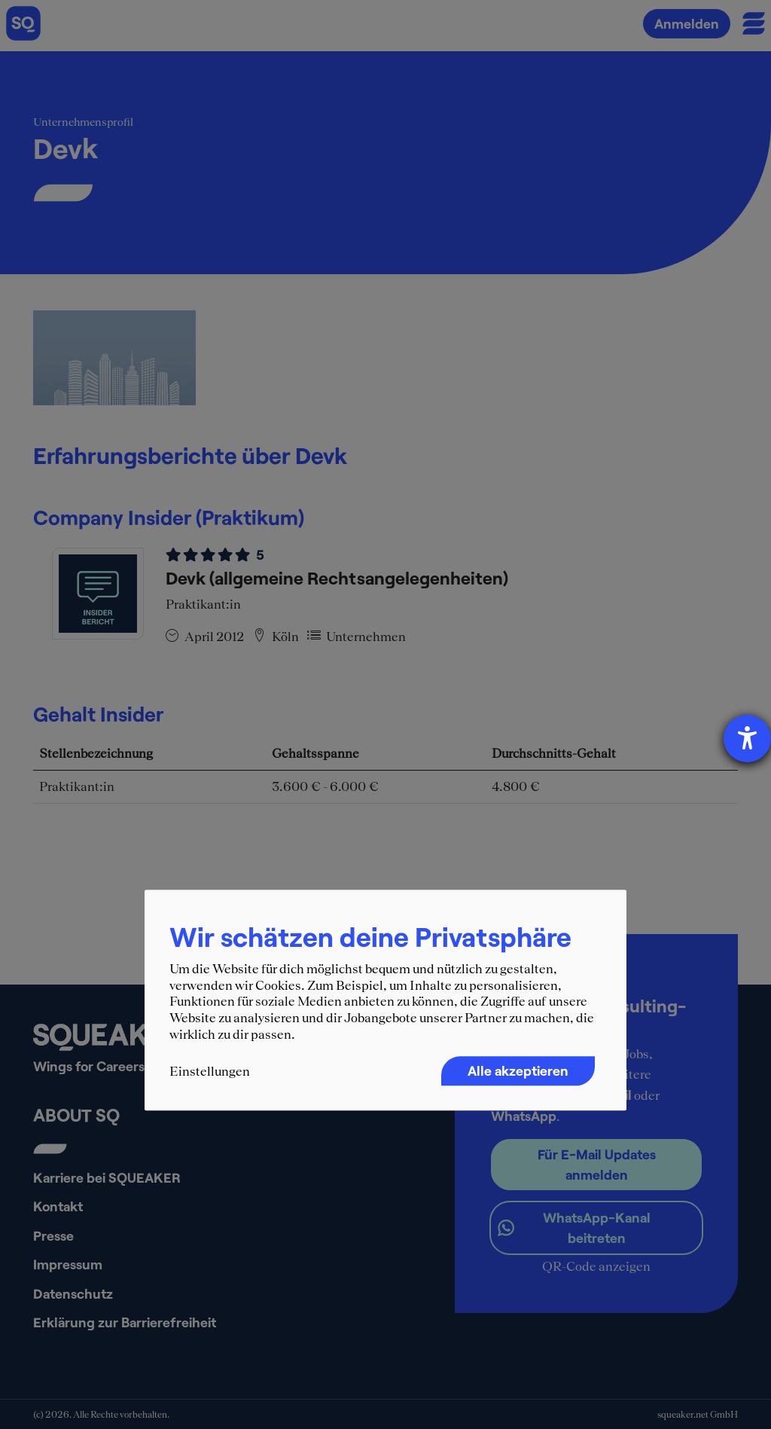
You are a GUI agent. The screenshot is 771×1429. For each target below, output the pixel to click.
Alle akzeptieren (518, 1071)
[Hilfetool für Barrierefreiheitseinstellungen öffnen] (747, 738)
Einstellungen (209, 1071)
